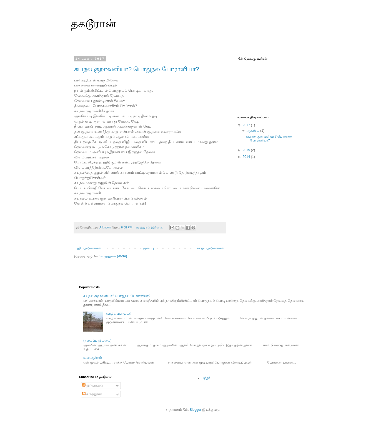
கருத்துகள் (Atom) (114, 256)
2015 (247, 150)
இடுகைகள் (92, 385)
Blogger (195, 410)
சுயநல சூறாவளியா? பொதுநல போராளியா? (136, 69)
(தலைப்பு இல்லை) (97, 340)
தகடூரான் (93, 23)
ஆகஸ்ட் (253, 131)
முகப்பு (148, 248)
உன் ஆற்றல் (92, 358)
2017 (247, 125)
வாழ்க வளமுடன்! (120, 313)
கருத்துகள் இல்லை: (150, 227)
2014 (247, 157)
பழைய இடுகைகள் (209, 248)
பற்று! (206, 378)
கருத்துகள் (92, 394)
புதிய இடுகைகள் (88, 248)
